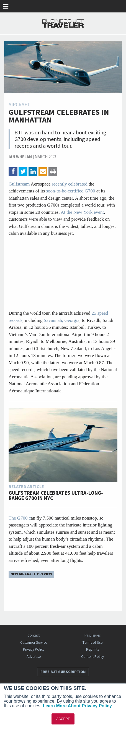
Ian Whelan (20, 157)
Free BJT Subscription (63, 672)
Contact (33, 635)
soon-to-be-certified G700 (70, 191)
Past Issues (92, 635)
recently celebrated (70, 184)
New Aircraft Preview (31, 574)
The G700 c (20, 518)
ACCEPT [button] (63, 719)
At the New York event (82, 212)
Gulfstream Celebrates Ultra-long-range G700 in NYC (56, 495)
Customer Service (33, 642)
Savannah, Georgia (61, 320)
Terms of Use (92, 642)
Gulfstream (19, 184)
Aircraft (19, 104)
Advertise (34, 656)
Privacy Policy (33, 649)
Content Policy (92, 656)
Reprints (92, 649)
